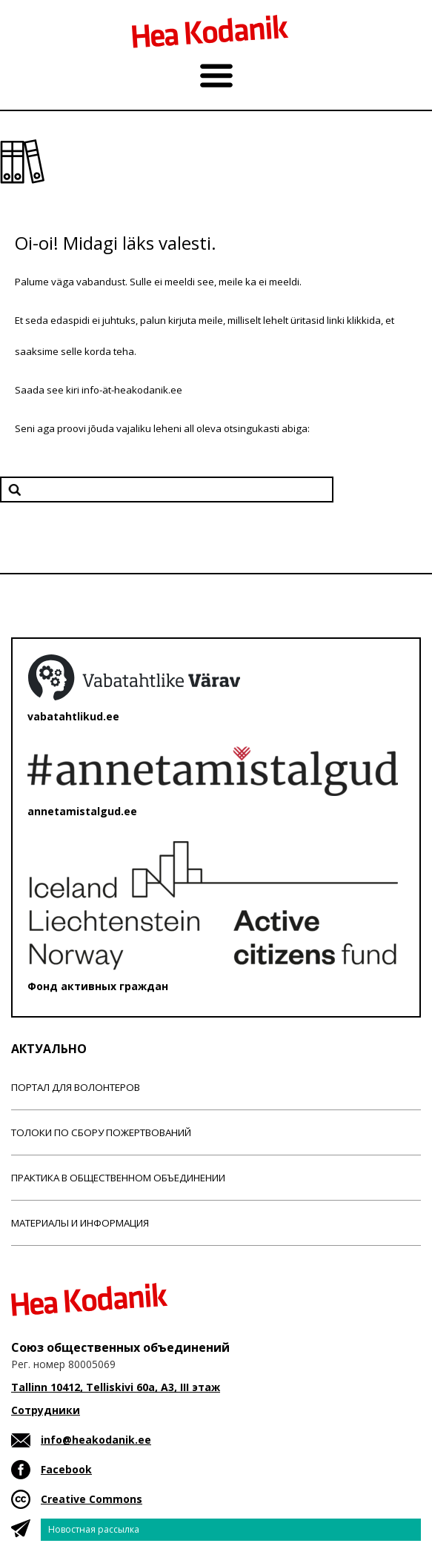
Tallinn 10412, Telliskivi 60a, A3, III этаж (115, 1387)
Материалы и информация (80, 1223)
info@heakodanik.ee (96, 1440)
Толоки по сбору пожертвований (101, 1132)
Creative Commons (91, 1499)
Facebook (66, 1469)
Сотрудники (45, 1410)
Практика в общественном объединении (118, 1177)
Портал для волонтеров (75, 1087)
